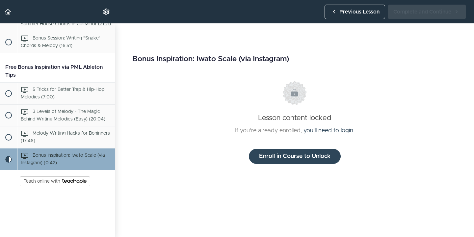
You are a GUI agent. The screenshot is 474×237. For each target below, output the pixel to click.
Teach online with (55, 181)
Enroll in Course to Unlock (294, 156)
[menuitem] (106, 11)
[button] (8, 11)
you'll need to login (328, 131)
